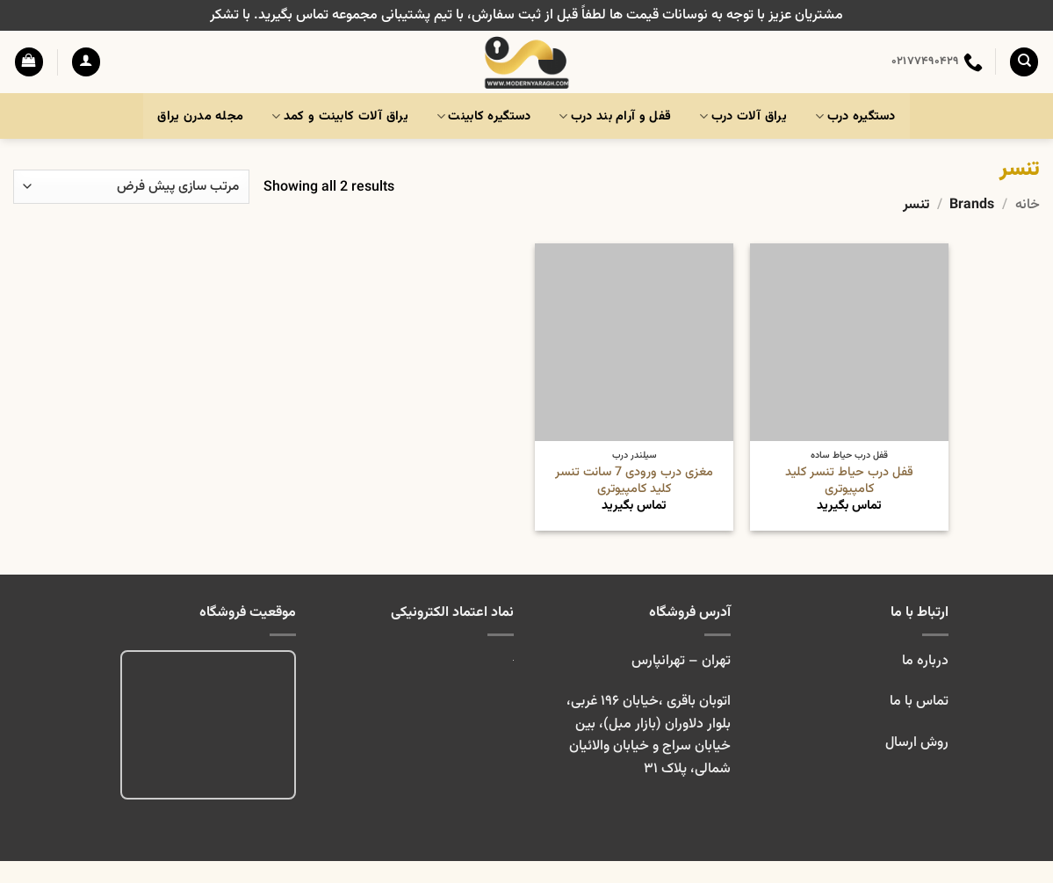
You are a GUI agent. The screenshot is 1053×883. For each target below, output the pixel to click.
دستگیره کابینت (483, 116)
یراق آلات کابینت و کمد (339, 116)
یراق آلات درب (743, 116)
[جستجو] (1024, 61)
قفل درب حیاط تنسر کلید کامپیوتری (849, 481)
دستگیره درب (855, 116)
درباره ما (925, 661)
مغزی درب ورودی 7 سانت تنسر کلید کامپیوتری (634, 481)
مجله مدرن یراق (200, 116)
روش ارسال (916, 743)
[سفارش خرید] (131, 187)
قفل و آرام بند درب (615, 116)
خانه (1027, 205)
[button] (86, 61)
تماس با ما (917, 702)
